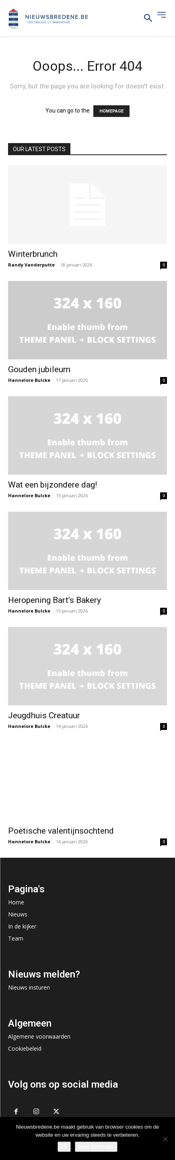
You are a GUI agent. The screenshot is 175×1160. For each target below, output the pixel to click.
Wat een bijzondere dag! (53, 485)
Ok (64, 1147)
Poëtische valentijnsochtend (63, 831)
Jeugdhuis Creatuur (44, 715)
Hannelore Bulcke (29, 380)
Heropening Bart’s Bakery (54, 600)
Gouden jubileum (40, 369)
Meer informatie (96, 1147)
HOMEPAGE (111, 111)
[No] (165, 1139)
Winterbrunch (33, 254)
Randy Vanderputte (31, 265)
